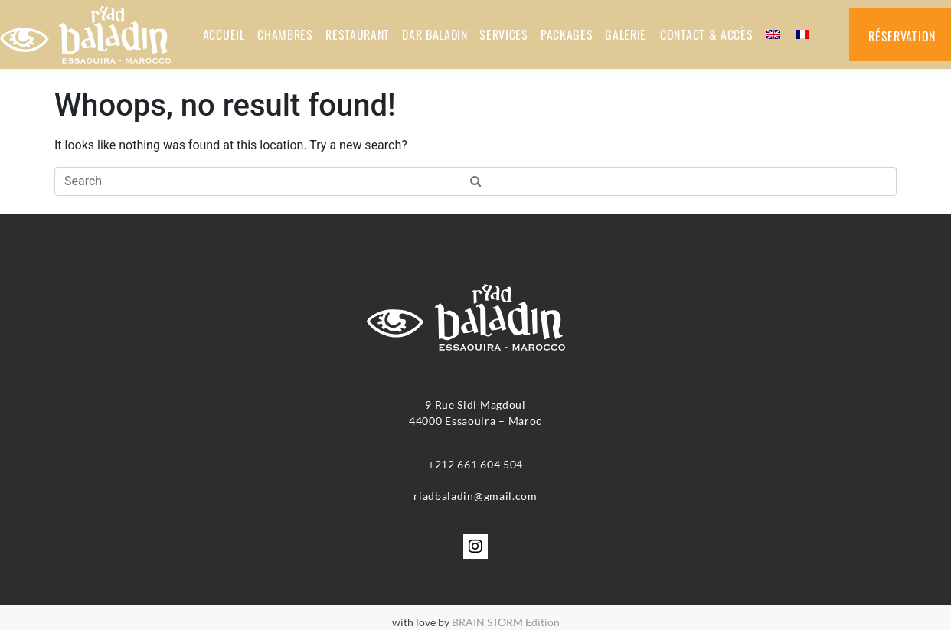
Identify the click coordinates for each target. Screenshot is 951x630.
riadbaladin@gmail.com (475, 495)
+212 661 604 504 (475, 464)
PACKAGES (566, 34)
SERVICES (503, 34)
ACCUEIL (223, 34)
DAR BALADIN (434, 34)
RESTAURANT (356, 34)
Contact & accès (705, 34)
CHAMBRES (284, 34)
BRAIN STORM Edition (506, 621)
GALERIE (625, 34)
